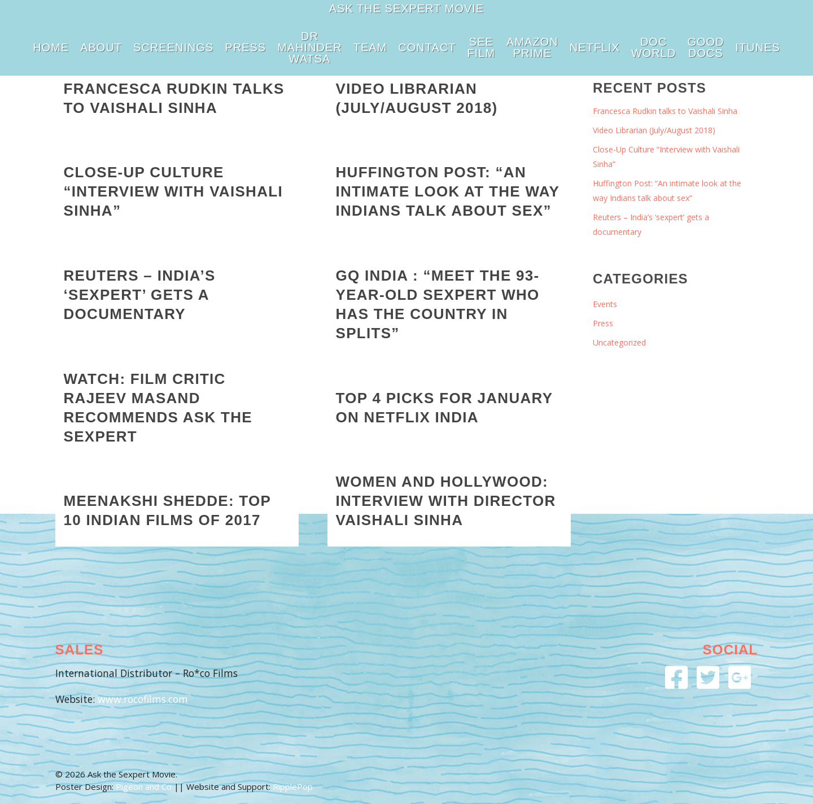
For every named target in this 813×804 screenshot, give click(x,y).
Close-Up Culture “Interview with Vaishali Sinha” (666, 156)
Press (603, 323)
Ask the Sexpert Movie (406, 8)
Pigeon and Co (144, 786)
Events (605, 304)
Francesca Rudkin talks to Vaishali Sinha (665, 111)
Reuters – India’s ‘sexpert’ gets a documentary (651, 224)
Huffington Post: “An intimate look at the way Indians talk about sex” (667, 190)
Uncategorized (619, 342)
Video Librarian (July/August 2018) (654, 130)
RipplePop (293, 786)
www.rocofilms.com (143, 699)
